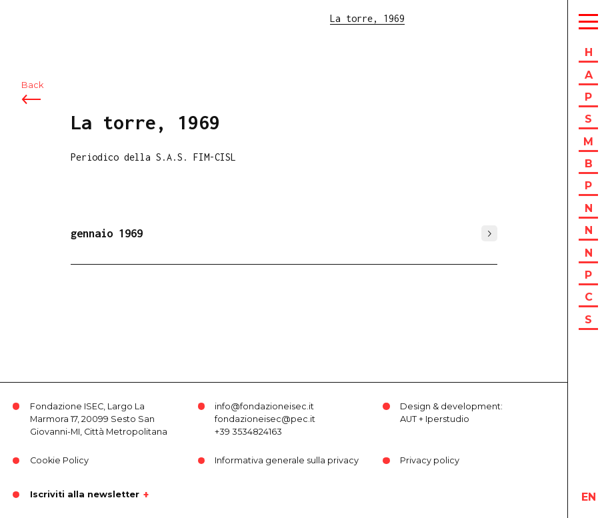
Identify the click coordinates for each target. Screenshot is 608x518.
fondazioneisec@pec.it (265, 419)
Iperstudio (447, 419)
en (588, 497)
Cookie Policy (59, 460)
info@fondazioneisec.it (264, 406)
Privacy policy (429, 460)
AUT (408, 419)
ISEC (45, 18)
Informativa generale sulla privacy (287, 460)
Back (32, 85)
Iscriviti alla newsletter (84, 494)
